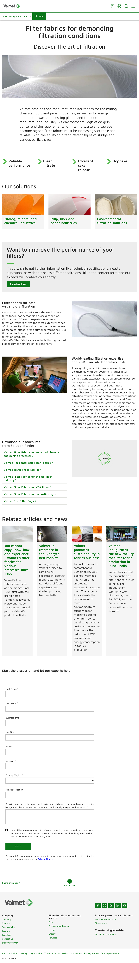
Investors (6, 935)
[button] (15, 16)
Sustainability (9, 927)
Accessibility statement (70, 953)
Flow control (101, 923)
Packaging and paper (58, 926)
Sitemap (23, 953)
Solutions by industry (105, 934)
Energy (52, 934)
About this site (9, 953)
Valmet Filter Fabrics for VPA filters (26, 487)
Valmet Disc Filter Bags (19, 501)
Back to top (69, 882)
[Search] (126, 6)
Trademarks (50, 953)
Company (6, 919)
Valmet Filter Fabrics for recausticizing (29, 494)
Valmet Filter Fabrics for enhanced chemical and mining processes (32, 454)
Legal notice (36, 953)
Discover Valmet (10, 942)
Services (52, 937)
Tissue (51, 930)
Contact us (18, 284)
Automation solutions (105, 919)
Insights (6, 931)
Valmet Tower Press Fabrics (21, 469)
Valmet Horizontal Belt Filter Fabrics (27, 462)
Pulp (50, 922)
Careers (6, 923)
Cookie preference (110, 953)
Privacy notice (91, 953)
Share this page (11, 883)
